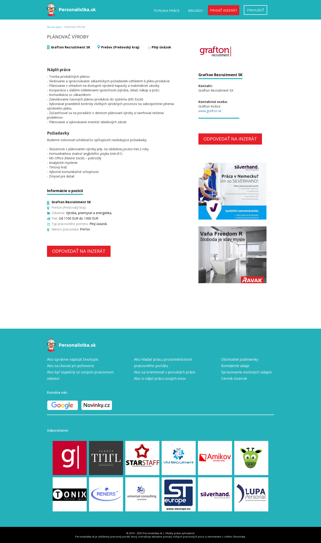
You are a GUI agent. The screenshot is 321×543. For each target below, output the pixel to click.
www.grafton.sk (209, 111)
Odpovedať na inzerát (79, 251)
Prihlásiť (255, 10)
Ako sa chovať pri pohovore (70, 365)
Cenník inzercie (234, 378)
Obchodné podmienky (239, 359)
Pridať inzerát (223, 10)
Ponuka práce (167, 10)
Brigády (195, 10)
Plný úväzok (161, 47)
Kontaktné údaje (235, 365)
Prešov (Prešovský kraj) (120, 47)
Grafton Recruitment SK (70, 47)
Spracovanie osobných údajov (246, 372)
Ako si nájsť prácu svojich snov (160, 378)
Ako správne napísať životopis (72, 359)
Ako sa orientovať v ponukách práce (164, 372)
